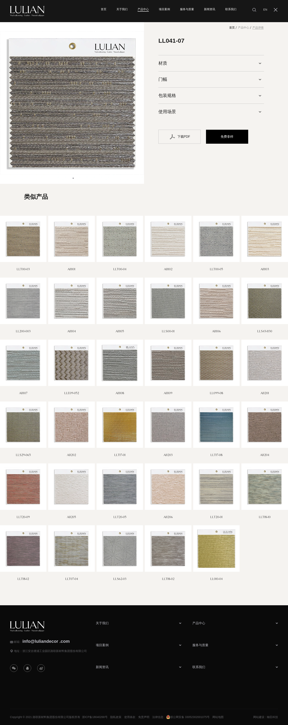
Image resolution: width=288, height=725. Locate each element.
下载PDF (179, 137)
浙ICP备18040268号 (95, 717)
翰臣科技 (272, 717)
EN (265, 9)
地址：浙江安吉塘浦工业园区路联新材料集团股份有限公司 (50, 651)
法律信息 (157, 717)
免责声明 (143, 717)
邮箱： (42, 641)
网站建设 (258, 717)
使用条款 (129, 717)
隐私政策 (115, 717)
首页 (232, 27)
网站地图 (218, 717)
